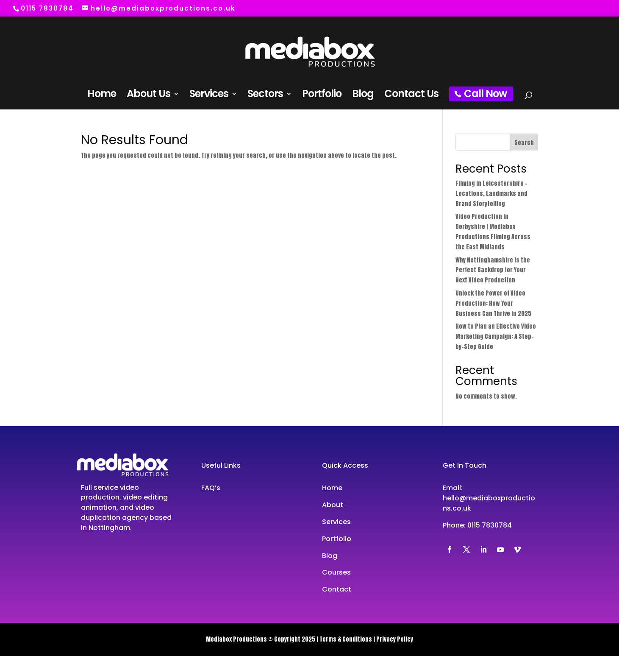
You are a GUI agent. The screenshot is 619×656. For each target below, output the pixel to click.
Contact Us (411, 95)
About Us (148, 95)
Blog (363, 95)
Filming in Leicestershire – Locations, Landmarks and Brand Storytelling (491, 193)
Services (208, 95)
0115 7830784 (489, 525)
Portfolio (321, 95)
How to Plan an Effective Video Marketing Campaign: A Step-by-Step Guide (495, 336)
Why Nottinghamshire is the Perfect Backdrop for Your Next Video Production (492, 270)
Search (524, 142)
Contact (336, 589)
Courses (336, 572)
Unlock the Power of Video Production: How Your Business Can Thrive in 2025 (493, 303)
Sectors (265, 95)
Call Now (485, 93)
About (332, 505)
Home (101, 95)
